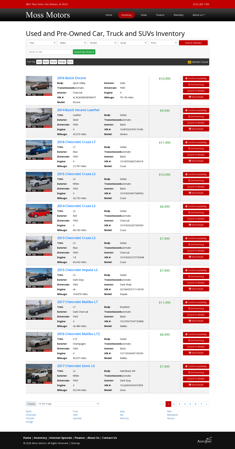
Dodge (29, 421)
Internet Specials (60, 438)
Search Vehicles (193, 42)
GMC (75, 414)
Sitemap (75, 443)
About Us (93, 438)
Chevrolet (31, 414)
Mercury (124, 418)
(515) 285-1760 (201, 4)
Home (27, 438)
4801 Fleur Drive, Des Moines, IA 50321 (47, 4)
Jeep (122, 411)
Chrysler (30, 418)
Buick (29, 411)
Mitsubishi (172, 414)
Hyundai (77, 418)
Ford (75, 411)
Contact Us (109, 438)
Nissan (170, 418)
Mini (169, 411)
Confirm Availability (196, 78)
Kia (121, 414)
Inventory (40, 438)
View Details (196, 96)
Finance (80, 438)
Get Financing (196, 84)
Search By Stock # (84, 51)
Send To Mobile (196, 90)
